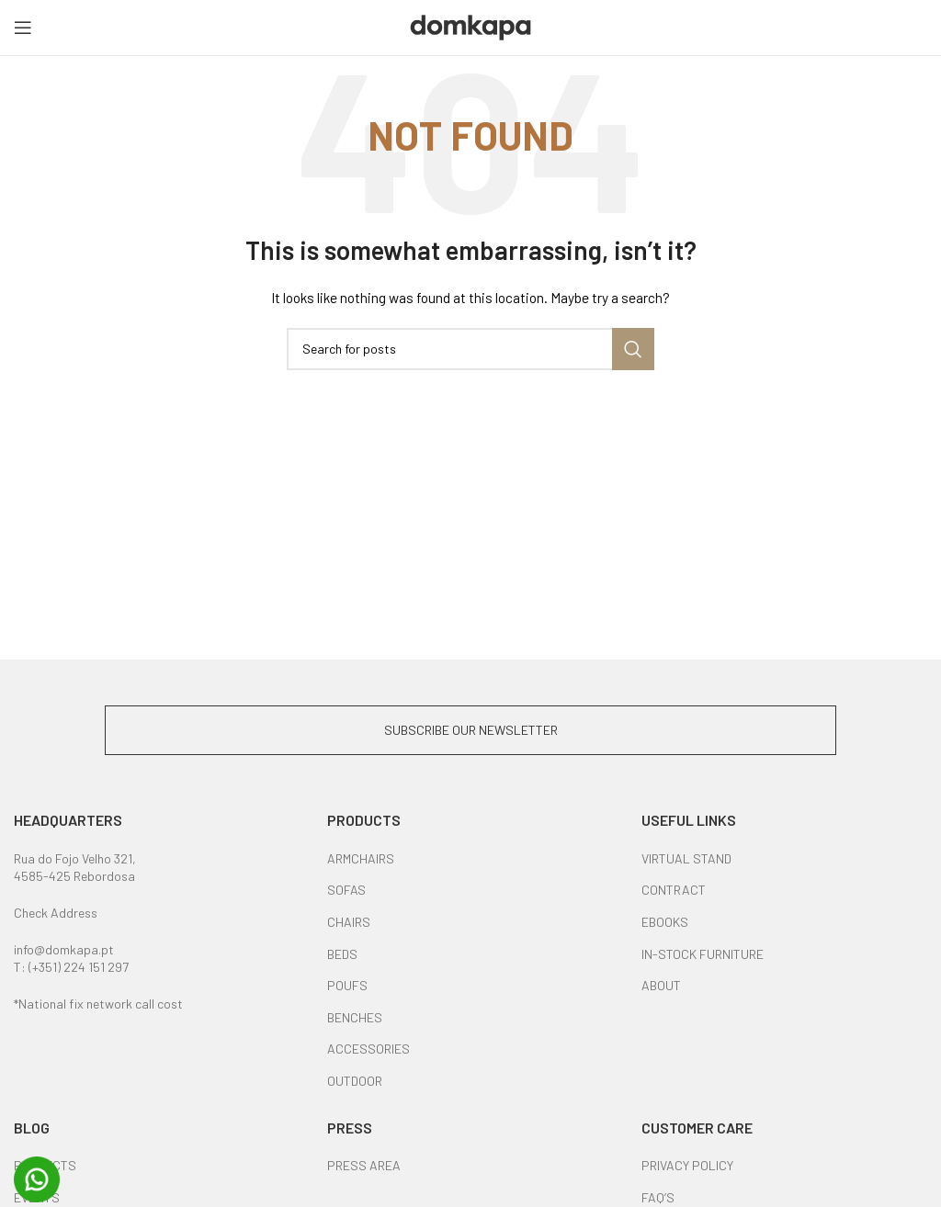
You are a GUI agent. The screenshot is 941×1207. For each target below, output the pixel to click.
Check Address (55, 912)
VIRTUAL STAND (686, 858)
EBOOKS (664, 922)
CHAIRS (348, 922)
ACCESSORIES (368, 1048)
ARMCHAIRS (360, 858)
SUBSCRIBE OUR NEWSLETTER (471, 730)
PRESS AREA (364, 1165)
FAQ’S (658, 1197)
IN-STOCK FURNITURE (702, 954)
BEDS (342, 954)
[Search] (470, 349)
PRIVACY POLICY (687, 1165)
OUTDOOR (354, 1081)
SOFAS (346, 889)
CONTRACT (673, 889)
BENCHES (354, 1017)
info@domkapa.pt (64, 949)
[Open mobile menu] (23, 27)
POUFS (347, 985)
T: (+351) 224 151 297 (71, 967)
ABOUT (661, 985)
